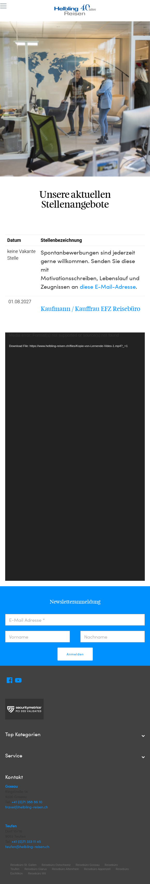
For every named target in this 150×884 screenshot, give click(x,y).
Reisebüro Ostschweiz (56, 865)
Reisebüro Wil (37, 873)
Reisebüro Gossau (87, 865)
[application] (75, 456)
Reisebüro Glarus (36, 869)
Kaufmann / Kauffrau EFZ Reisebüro (90, 309)
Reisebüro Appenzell (97, 869)
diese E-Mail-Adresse (108, 286)
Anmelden (75, 654)
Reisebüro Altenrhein (65, 869)
